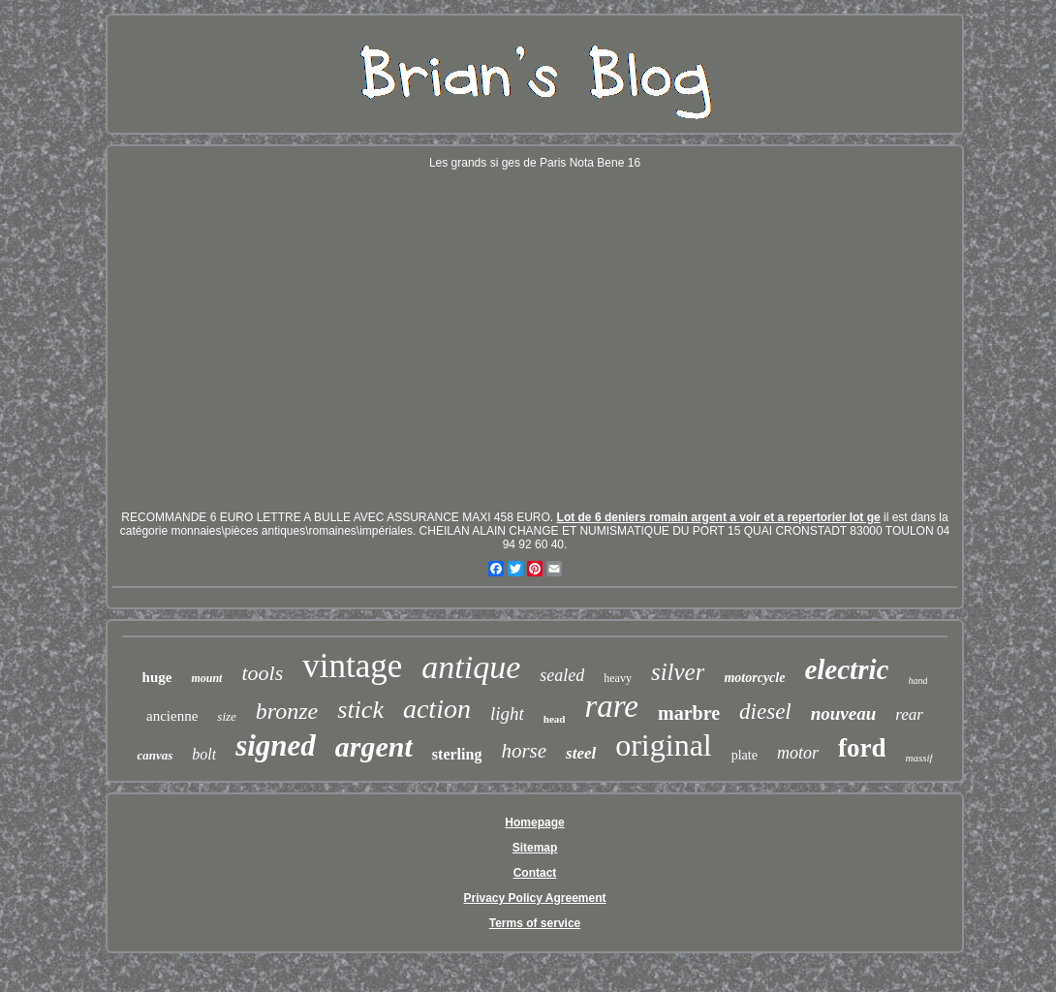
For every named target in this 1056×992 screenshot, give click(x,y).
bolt (204, 754)
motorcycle (754, 677)
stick (360, 710)
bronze (287, 711)
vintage (352, 666)
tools (262, 673)
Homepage (534, 822)
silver (678, 672)
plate (744, 755)
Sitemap (535, 847)
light (507, 713)
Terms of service (535, 923)
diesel (765, 711)
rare (611, 706)
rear (909, 714)
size (226, 716)
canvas (154, 755)
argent (374, 746)
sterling (457, 754)
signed (275, 745)
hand (917, 680)
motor (798, 752)
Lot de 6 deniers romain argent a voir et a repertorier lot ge (719, 517)
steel (581, 753)
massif (918, 757)
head (555, 719)
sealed (562, 675)
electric (846, 669)
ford (862, 747)
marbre (689, 713)
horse (523, 750)
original (663, 745)
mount (206, 678)
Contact (535, 873)
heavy (618, 678)
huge (157, 677)
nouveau (844, 713)
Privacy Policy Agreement (535, 898)
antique (470, 667)
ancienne (172, 716)
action (437, 709)
